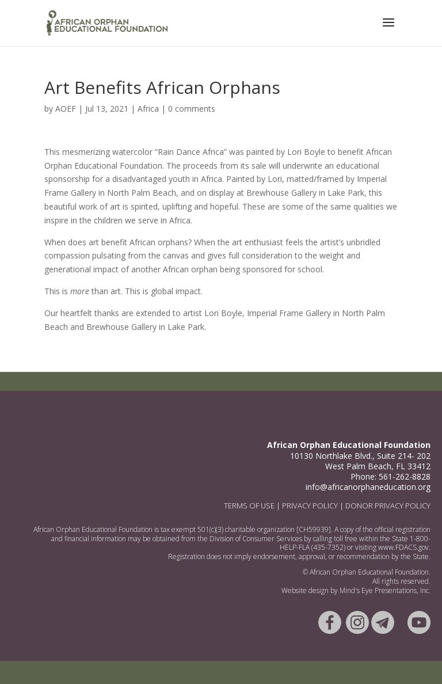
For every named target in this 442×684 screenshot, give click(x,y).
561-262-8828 (404, 476)
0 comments (191, 108)
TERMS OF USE (249, 505)
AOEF (65, 108)
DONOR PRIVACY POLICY (387, 505)
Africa (148, 108)
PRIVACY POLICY (310, 505)
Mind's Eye (357, 590)
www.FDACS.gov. (404, 547)
